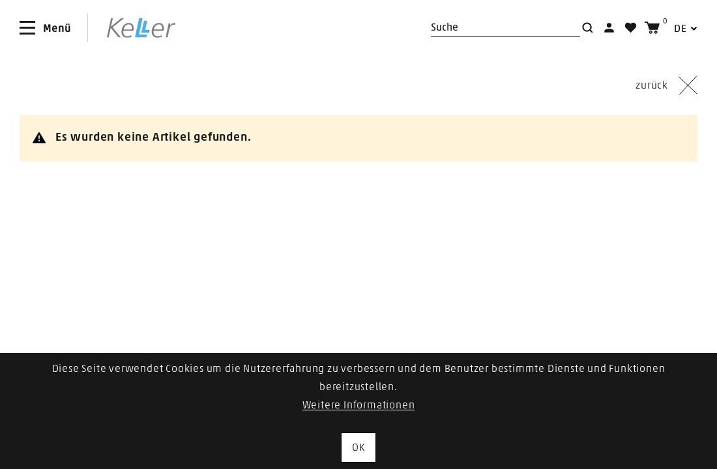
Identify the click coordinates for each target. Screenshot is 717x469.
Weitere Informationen (358, 405)
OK (358, 447)
